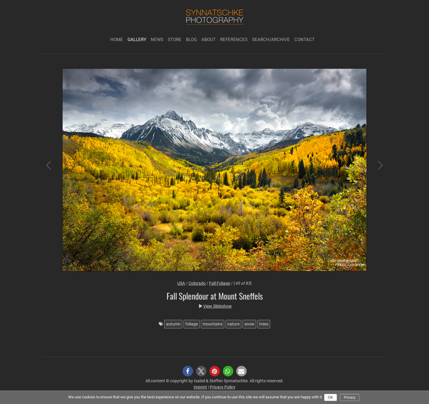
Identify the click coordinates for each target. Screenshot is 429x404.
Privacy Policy (222, 387)
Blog (191, 39)
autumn (173, 324)
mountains (213, 324)
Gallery (137, 39)
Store (174, 39)
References (234, 39)
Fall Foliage (219, 283)
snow (249, 324)
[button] (188, 371)
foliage (191, 324)
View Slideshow (217, 306)
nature (233, 324)
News (157, 39)
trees (263, 324)
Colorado (197, 283)
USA (181, 283)
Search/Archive (271, 39)
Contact (304, 39)
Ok (330, 397)
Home (116, 39)
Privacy (349, 397)
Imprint (200, 387)
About (208, 39)
